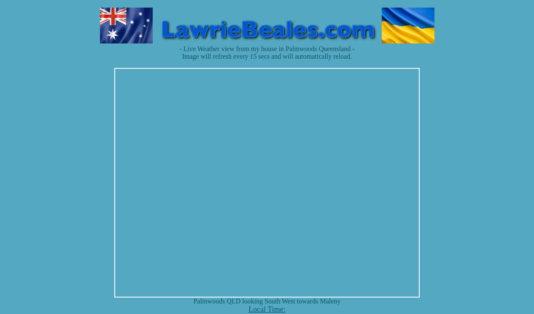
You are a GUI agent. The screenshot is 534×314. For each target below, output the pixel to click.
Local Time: (267, 309)
